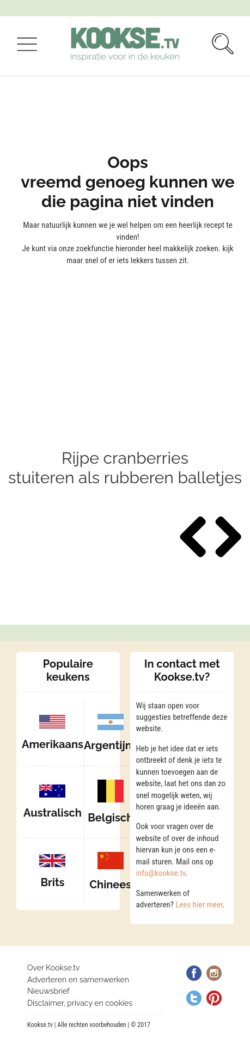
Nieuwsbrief (48, 991)
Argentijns (110, 745)
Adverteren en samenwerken (78, 979)
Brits (52, 882)
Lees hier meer (198, 905)
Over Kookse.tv (53, 967)
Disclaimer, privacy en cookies (79, 1003)
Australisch (52, 812)
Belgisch (110, 817)
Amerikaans (52, 744)
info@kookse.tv (160, 873)
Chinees (110, 884)
